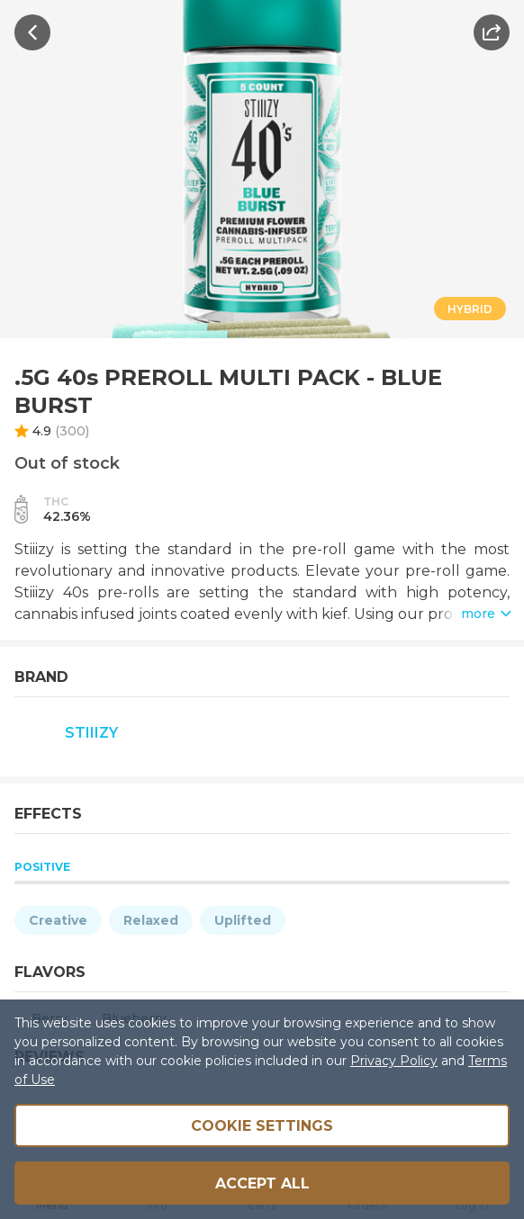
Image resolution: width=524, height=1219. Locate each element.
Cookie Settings (262, 1125)
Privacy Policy (394, 1061)
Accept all (262, 1183)
